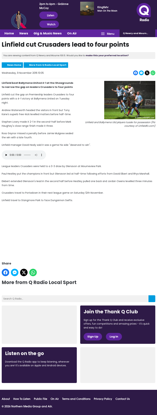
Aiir (50, 406)
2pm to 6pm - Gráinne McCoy (53, 6)
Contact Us (122, 399)
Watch (49, 24)
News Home (14, 65)
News (23, 33)
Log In (114, 337)
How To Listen (21, 399)
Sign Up (92, 337)
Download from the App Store (18, 375)
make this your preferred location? (107, 55)
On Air (72, 33)
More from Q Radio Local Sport (47, 65)
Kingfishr (102, 7)
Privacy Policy (103, 399)
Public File (40, 399)
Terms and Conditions (76, 399)
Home (9, 33)
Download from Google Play (47, 375)
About (6, 399)
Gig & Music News (48, 33)
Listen (48, 15)
